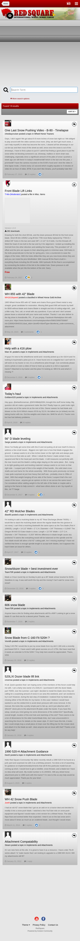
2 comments (27, 332)
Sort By (72, 111)
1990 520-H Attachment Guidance (26, 751)
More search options (19, 99)
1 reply (28, 861)
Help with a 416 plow (18, 348)
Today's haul (13, 393)
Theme (26, 925)
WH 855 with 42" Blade (19, 294)
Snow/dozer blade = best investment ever (31, 568)
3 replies (30, 377)
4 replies (30, 495)
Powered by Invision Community (40, 931)
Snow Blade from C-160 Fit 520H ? (27, 637)
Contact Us (53, 925)
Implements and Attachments (41, 352)
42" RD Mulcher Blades (20, 511)
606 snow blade (15, 605)
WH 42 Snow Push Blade (21, 799)
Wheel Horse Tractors (44, 134)
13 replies (26, 552)
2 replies (30, 621)
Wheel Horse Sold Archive (49, 297)
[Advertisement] (35, 63)
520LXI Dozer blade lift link (22, 676)
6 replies (27, 783)
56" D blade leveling (17, 438)
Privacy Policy (39, 925)
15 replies (30, 174)
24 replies (25, 422)
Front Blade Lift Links (18, 190)
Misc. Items (40, 194)
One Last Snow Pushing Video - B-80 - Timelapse (36, 130)
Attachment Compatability (21, 841)
